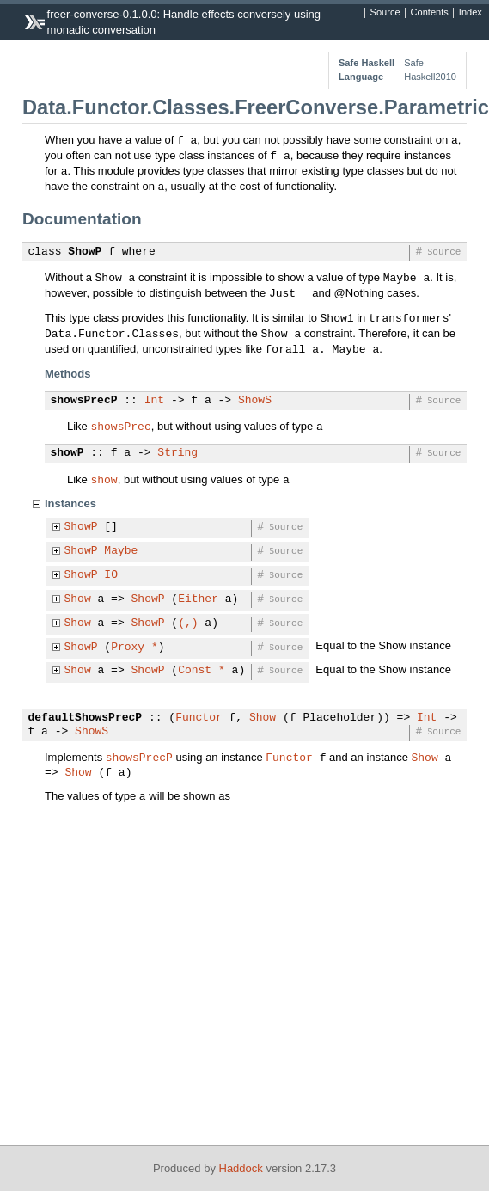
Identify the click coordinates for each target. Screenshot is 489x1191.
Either (198, 599)
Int (154, 400)
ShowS (255, 400)
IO (111, 575)
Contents (430, 13)
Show (77, 599)
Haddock (241, 1168)
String (177, 453)
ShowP (84, 252)
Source (385, 13)
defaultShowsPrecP (85, 718)
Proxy (127, 647)
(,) (188, 623)
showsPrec (120, 425)
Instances (70, 503)
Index (470, 13)
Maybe (121, 551)
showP (67, 453)
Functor (199, 718)
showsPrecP (84, 400)
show (103, 479)
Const (194, 670)
